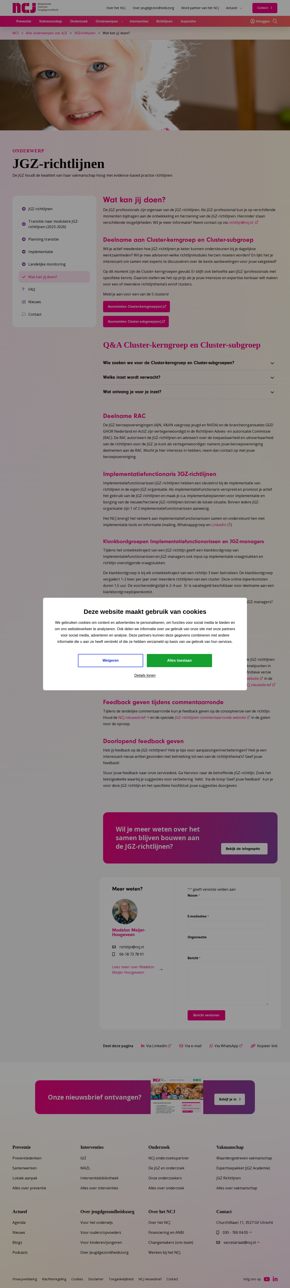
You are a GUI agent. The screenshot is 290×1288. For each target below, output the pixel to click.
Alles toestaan (179, 660)
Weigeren (110, 660)
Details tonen (144, 675)
